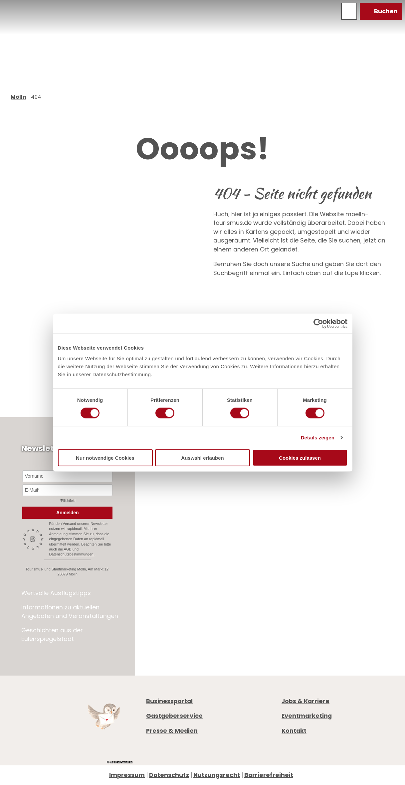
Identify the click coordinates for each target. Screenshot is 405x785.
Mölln (18, 96)
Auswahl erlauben (202, 457)
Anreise (292, 591)
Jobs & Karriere (305, 701)
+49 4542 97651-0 (318, 550)
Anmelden (67, 512)
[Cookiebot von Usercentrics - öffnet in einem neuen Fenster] (318, 324)
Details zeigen (317, 437)
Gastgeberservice (174, 715)
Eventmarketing (307, 715)
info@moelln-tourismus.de (337, 559)
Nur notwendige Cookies (105, 457)
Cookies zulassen (300, 457)
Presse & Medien (172, 730)
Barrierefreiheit (268, 775)
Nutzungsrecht (216, 775)
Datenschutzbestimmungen (71, 554)
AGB (68, 549)
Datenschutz (169, 775)
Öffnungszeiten (305, 573)
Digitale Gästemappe (314, 600)
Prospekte (296, 582)
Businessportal (169, 701)
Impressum (127, 775)
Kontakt (294, 730)
